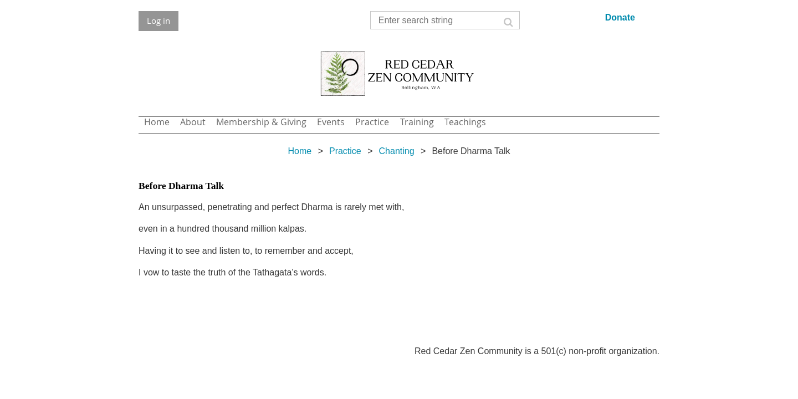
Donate (620, 17)
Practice (345, 151)
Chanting (397, 151)
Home (299, 151)
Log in (158, 20)
